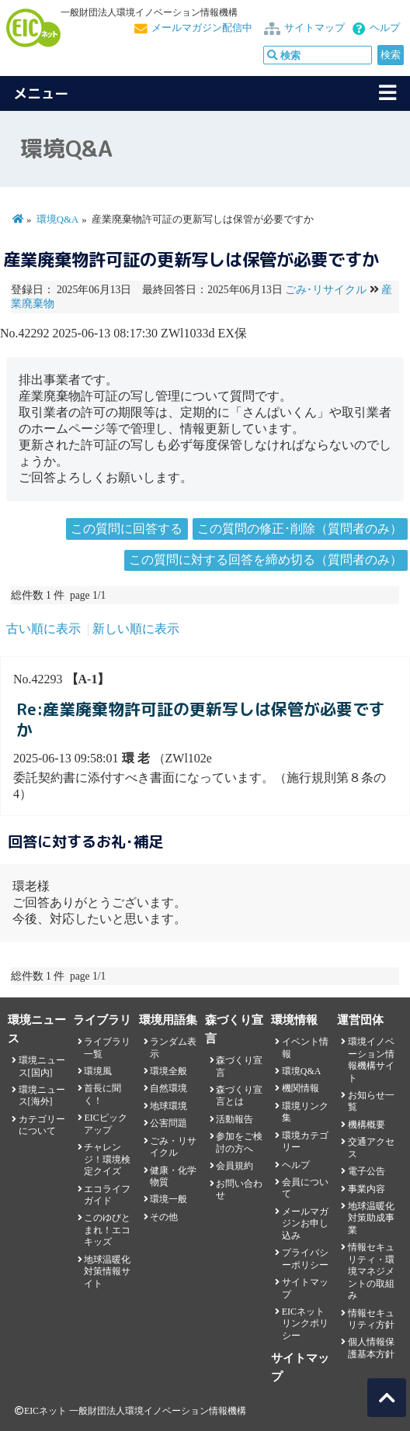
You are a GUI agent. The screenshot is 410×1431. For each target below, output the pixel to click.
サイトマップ (314, 27)
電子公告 (366, 1171)
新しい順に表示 (135, 628)
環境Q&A (57, 219)
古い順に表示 (43, 628)
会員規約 (234, 1165)
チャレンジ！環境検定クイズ (107, 1159)
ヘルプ (385, 27)
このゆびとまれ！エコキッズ (107, 1229)
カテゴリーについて (42, 1125)
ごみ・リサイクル (173, 1146)
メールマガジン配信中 (201, 27)
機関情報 (300, 1088)
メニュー (41, 93)
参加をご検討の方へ (239, 1142)
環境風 (98, 1071)
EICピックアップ (105, 1123)
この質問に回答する (126, 528)
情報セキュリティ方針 (371, 1319)
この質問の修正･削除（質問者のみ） (299, 528)
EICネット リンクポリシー (305, 1323)
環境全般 (168, 1071)
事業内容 (366, 1189)
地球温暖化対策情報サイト (107, 1271)
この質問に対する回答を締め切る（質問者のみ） (265, 559)
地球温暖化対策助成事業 (371, 1218)
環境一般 (168, 1199)
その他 (164, 1217)
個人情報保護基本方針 (371, 1347)
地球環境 (168, 1106)
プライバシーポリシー (305, 1258)
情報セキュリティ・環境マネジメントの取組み (371, 1271)
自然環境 (168, 1088)
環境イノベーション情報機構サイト (371, 1059)
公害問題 (168, 1123)
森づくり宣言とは (239, 1095)
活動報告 (234, 1119)
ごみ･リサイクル (326, 290)
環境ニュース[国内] (42, 1066)
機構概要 (366, 1124)
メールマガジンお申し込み (305, 1223)
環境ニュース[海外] (42, 1095)
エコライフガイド (107, 1195)
